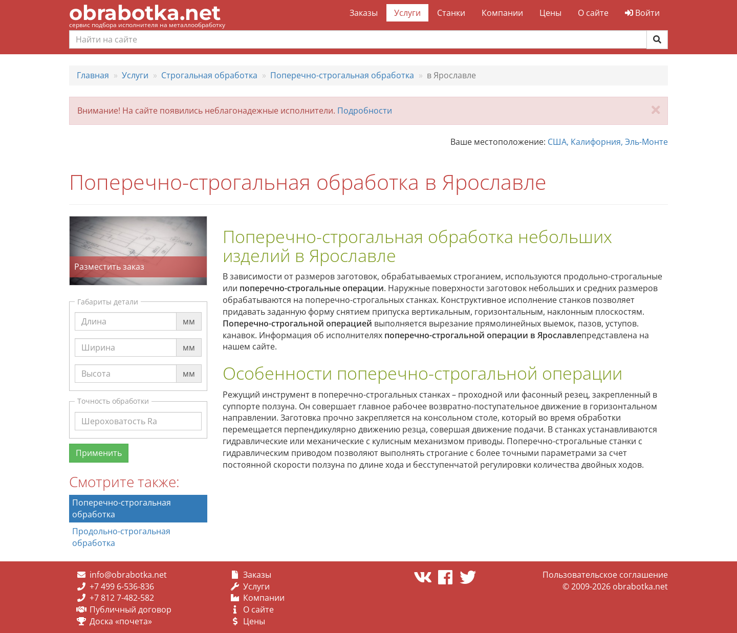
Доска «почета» (121, 621)
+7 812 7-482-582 (122, 597)
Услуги (407, 12)
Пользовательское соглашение (605, 574)
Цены (550, 12)
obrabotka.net (145, 12)
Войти (642, 12)
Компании (502, 12)
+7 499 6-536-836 (122, 586)
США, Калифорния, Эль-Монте (608, 141)
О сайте (593, 12)
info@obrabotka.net (128, 574)
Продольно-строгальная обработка (121, 537)
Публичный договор (130, 609)
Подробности (364, 110)
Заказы (364, 12)
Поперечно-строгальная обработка (121, 508)
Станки (451, 12)
